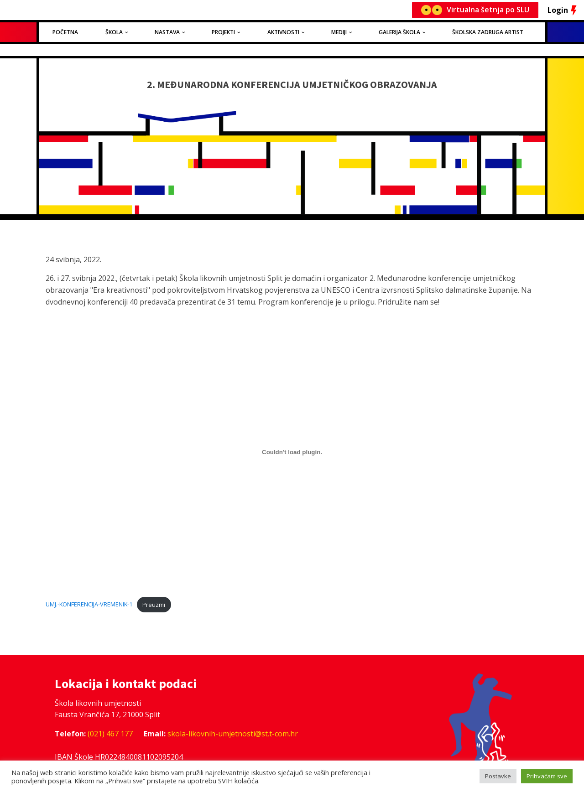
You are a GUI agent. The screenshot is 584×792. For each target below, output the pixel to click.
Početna (65, 32)
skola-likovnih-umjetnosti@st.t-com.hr (232, 734)
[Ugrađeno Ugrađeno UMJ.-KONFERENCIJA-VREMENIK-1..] (292, 452)
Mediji (339, 32)
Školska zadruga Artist (487, 32)
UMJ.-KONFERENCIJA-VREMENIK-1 (89, 604)
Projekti (223, 32)
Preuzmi (153, 604)
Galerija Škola (399, 32)
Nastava (167, 32)
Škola (114, 32)
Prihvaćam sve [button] (547, 776)
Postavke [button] (498, 776)
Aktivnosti (283, 32)
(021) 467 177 (110, 734)
